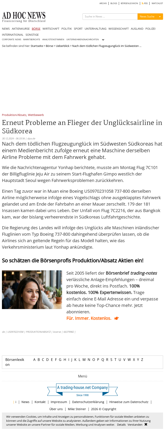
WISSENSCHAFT (118, 29)
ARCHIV (103, 3)
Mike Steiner (77, 409)
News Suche (147, 16)
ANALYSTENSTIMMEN (53, 39)
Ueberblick (62, 46)
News (25, 402)
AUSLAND (137, 29)
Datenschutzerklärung (88, 402)
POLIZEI (150, 29)
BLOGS (113, 3)
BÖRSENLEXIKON (129, 3)
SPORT (78, 29)
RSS (145, 3)
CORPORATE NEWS (11, 39)
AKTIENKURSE (21, 29)
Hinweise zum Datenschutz (128, 402)
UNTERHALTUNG (95, 29)
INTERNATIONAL (12, 35)
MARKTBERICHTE (31, 39)
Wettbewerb (36, 115)
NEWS (6, 29)
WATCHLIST (157, 3)
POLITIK (66, 29)
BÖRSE (36, 29)
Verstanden (135, 424)
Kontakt (40, 402)
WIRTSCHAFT (51, 29)
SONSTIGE (32, 35)
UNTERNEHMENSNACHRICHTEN (82, 39)
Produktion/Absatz (14, 115)
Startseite (37, 46)
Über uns (56, 409)
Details (121, 424)
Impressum (59, 402)
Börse (49, 46)
